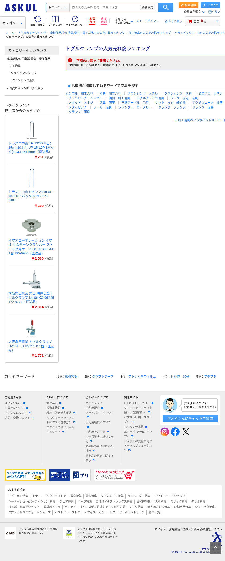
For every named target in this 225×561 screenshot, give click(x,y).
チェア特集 (67, 501)
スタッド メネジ (81, 102)
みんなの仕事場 (135, 427)
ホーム (10, 33)
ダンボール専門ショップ (23, 507)
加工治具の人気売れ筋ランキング (150, 33)
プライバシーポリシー (100, 414)
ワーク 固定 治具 (184, 98)
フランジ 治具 (203, 107)
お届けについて (16, 408)
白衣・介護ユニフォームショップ (29, 512)
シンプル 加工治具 (79, 93)
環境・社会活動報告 (60, 413)
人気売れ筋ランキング (32, 33)
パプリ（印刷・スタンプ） (138, 420)
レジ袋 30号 (180, 376)
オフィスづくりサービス (99, 512)
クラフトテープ (102, 376)
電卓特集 (76, 496)
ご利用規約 (94, 408)
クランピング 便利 (178, 93)
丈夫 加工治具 (110, 93)
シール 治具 (103, 107)
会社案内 (53, 403)
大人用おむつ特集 (158, 507)
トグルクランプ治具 (150, 98)
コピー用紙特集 (18, 496)
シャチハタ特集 (205, 507)
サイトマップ (94, 403)
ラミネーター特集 (139, 496)
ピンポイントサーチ (132, 512)
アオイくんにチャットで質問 (190, 419)
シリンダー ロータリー (135, 107)
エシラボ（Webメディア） (138, 434)
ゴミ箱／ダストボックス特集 (114, 501)
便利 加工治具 (119, 98)
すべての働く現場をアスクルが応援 (102, 507)
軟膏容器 (71, 376)
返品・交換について (19, 418)
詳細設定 (147, 7)
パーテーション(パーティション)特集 (31, 501)
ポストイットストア (67, 512)
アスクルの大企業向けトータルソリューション (138, 446)
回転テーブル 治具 (135, 102)
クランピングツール (23, 73)
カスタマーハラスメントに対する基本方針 (60, 420)
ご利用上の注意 (97, 432)
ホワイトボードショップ (169, 496)
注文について (15, 403)
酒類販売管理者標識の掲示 (100, 448)
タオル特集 (198, 501)
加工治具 (15, 66)
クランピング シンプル (85, 98)
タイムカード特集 (112, 496)
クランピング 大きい (143, 93)
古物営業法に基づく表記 (100, 439)
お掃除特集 (144, 501)
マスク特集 (136, 507)
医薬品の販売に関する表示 (100, 458)
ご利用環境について (98, 424)
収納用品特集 (182, 507)
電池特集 (91, 496)
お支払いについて (18, 413)
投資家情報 (55, 408)
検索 (165, 7)
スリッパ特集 (178, 501)
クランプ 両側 (79, 112)
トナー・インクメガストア (49, 496)
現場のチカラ (52, 507)
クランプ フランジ (172, 107)
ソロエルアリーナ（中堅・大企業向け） (138, 410)
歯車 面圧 (107, 102)
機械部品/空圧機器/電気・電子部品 (28, 59)
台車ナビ (70, 507)
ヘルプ (216, 11)
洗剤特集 (160, 501)
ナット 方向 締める (170, 102)
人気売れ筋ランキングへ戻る (25, 88)
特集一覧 (154, 512)
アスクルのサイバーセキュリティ (60, 430)
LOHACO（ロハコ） (139, 403)
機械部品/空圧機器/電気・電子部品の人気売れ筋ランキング (87, 33)
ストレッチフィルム (142, 376)
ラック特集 (85, 501)
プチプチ (210, 376)
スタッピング (78, 107)
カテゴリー (12, 23)
